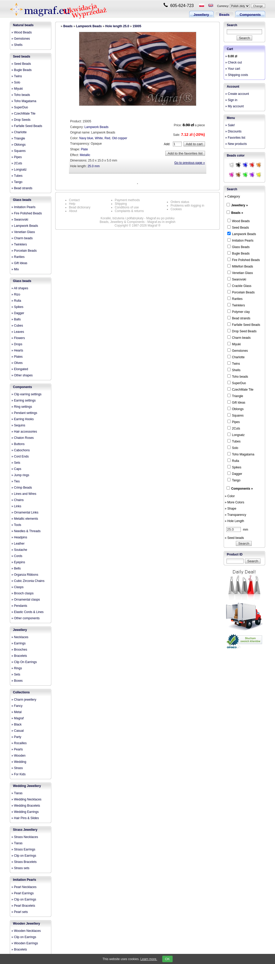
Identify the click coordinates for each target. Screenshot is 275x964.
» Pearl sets (19, 912)
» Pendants (19, 606)
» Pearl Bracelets (23, 905)
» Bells (16, 568)
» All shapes (19, 288)
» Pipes (16, 157)
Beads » (237, 213)
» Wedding (18, 762)
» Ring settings (21, 407)
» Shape (230, 508)
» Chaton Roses (22, 438)
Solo (232, 448)
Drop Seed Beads (242, 331)
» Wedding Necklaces (26, 799)
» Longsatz (19, 169)
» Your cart (232, 69)
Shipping (121, 204)
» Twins (16, 76)
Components (250, 15)
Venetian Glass (240, 273)
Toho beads (237, 376)
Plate (84, 149)
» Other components (25, 618)
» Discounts (233, 131)
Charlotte (236, 357)
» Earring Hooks (22, 419)
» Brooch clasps (22, 593)
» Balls (16, 319)
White (99, 138)
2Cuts (233, 428)
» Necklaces (19, 637)
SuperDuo (236, 383)
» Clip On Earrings (24, 662)
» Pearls (17, 749)
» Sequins (18, 425)
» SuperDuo (19, 107)
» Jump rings (20, 475)
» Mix (15, 269)
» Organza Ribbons (24, 574)
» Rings (16, 668)
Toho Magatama (240, 454)
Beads (224, 15)
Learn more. (148, 959)
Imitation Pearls (24, 880)
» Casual (17, 731)
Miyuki (234, 344)
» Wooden (18, 755)
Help (72, 204)
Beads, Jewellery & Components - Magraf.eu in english (137, 222)
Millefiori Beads (240, 266)
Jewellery (201, 15)
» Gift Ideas (19, 263)
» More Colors (234, 502)
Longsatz (236, 435)
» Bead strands (21, 188)
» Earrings (18, 643)
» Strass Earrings (23, 849)
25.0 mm (94, 166)
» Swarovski (19, 219)
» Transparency (235, 515)
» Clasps (17, 587)
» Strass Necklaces (24, 837)
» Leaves (17, 332)
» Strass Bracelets (24, 862)
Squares (235, 415)
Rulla (233, 461)
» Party (16, 737)
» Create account (237, 94)
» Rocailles (19, 743)
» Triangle (18, 138)
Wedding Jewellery (27, 786)
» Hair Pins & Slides (25, 818)
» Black (16, 724)
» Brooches (19, 649)
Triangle (235, 396)
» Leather (18, 543)
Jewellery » (239, 205)
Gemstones (237, 350)
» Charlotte (19, 132)
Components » (242, 488)
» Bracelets (19, 656)
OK (167, 959)
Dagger (234, 474)
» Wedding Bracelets (25, 805)
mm (237, 529)
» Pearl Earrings (22, 893)
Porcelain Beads (241, 292)
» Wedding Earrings (25, 812)
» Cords (16, 556)
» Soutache (19, 550)
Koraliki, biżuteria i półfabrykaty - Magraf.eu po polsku (137, 218)
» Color (230, 496)
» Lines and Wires (23, 494)
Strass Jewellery (25, 830)
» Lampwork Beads (24, 226)
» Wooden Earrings (24, 943)
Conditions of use (127, 207)
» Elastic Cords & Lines (27, 612)
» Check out (233, 62)
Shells (234, 370)
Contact (74, 200)
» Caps (16, 469)
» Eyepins (18, 562)
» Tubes (17, 176)
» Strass (17, 768)
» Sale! (230, 125)
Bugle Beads (238, 253)
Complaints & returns (129, 211)
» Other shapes (22, 375)
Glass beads (22, 200)
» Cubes (17, 325)
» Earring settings (23, 400)
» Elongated (19, 369)
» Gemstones (20, 38)
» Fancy (17, 706)
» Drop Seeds (20, 120)
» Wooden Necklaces (26, 931)
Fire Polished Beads (243, 260)
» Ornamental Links (24, 512)
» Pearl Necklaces (24, 887)
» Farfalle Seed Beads (26, 126)
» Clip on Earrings (23, 855)
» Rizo (15, 294)
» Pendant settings (24, 413)
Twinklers (236, 305)
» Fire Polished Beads (26, 213)
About (73, 211)
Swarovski (236, 279)
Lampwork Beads (89, 26)
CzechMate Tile (240, 389)
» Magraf (17, 718)
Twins (233, 363)
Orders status (180, 202)
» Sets (15, 463)
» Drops (16, 344)
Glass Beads (238, 247)
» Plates (17, 356)
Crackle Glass (239, 286)
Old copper (119, 138)
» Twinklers (19, 244)
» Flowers (18, 338)
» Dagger (17, 313)
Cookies (176, 209)
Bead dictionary (79, 207)
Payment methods (127, 200)
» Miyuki (17, 88)
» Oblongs (18, 144)
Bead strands (238, 318)
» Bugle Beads (21, 70)
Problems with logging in (187, 205)
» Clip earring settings (26, 394)
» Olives (17, 363)
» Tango (17, 182)
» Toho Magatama (23, 101)
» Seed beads (234, 538)
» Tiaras (17, 793)
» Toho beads (20, 95)
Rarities (235, 299)
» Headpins (19, 537)
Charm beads (239, 337)
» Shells (17, 45)
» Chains (17, 500)
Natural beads (23, 25)
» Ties (15, 481)
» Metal (16, 712)
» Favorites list (235, 137)
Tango (234, 480)
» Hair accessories (24, 431)
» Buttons (18, 444)
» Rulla (16, 300)
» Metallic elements (24, 518)
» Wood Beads (21, 32)
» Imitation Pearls (23, 207)
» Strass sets (20, 868)
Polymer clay (238, 311)
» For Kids (18, 774)
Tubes (234, 441)
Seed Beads (238, 227)
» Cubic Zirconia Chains (27, 581)
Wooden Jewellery (26, 923)
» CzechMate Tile (23, 113)
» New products (236, 144)
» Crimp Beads (21, 487)
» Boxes (17, 680)
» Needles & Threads (26, 531)
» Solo (15, 82)
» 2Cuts (16, 163)
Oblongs (235, 409)
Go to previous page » (189, 163)
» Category (232, 196)
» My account (234, 106)
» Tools (16, 525)
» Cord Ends (20, 456)
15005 (136, 26)
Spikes (234, 467)
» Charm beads (22, 238)
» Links (16, 506)
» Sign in (231, 100)
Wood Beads (238, 221)
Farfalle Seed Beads (243, 324)
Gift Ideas (236, 402)
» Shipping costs (236, 75)
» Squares (18, 151)
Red (107, 138)
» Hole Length (234, 521)
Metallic (85, 155)
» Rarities (18, 257)
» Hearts (17, 350)
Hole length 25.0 (117, 26)
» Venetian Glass (23, 232)
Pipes (233, 422)
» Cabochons (20, 450)
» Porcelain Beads (24, 250)
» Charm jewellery (23, 699)
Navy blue (86, 138)
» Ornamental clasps (25, 599)
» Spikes (17, 307)
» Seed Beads (21, 64)
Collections (21, 692)
